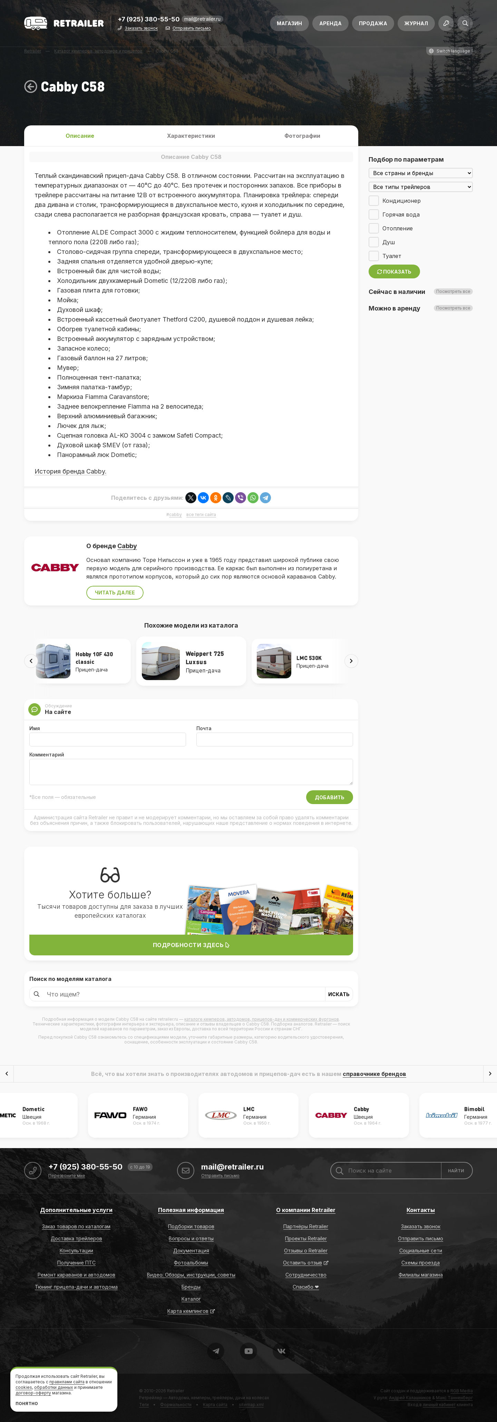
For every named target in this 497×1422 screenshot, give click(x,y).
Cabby (127, 546)
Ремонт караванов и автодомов (76, 1275)
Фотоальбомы (191, 1263)
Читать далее (115, 592)
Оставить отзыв (302, 1263)
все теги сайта (201, 514)
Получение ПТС (76, 1263)
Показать (394, 272)
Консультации (76, 1250)
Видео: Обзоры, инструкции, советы (191, 1275)
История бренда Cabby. (71, 471)
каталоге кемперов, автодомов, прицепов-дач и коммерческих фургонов (261, 1019)
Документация (191, 1250)
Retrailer (175, 1390)
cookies (24, 1387)
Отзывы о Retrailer (306, 1250)
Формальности (176, 1404)
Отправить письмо (192, 28)
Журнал (416, 23)
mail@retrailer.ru (202, 19)
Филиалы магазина (421, 1275)
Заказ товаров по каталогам (76, 1226)
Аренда (330, 23)
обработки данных (53, 1387)
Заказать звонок (141, 28)
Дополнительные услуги (76, 1209)
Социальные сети (420, 1250)
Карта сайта (215, 1404)
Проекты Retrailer (306, 1238)
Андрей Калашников (410, 1397)
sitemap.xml (251, 1404)
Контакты (421, 1209)
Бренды (191, 1287)
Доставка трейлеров (76, 1238)
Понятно (27, 1403)
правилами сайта (67, 1381)
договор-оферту (33, 1392)
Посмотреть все (453, 291)
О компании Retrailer (305, 1209)
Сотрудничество (306, 1275)
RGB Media (461, 1390)
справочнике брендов (374, 1073)
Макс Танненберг (454, 1397)
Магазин (289, 23)
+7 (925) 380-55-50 (149, 19)
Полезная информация (191, 1209)
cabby (175, 514)
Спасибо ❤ (306, 1287)
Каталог (191, 1299)
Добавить (329, 797)
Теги (144, 1404)
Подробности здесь (191, 945)
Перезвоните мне (66, 1176)
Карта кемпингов (187, 1311)
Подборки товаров (191, 1226)
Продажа (373, 23)
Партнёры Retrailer (305, 1226)
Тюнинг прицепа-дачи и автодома (76, 1287)
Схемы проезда (420, 1263)
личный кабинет (439, 1404)
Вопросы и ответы (191, 1238)
